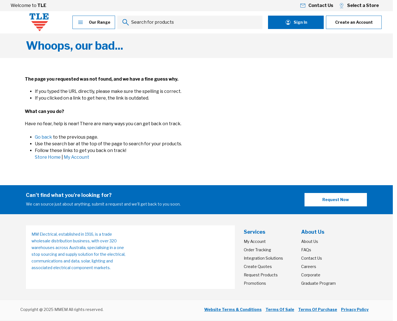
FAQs (306, 249)
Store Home (48, 157)
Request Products (261, 274)
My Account (76, 157)
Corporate (310, 274)
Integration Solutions (263, 258)
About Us (309, 241)
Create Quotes (258, 266)
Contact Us (311, 258)
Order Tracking (257, 249)
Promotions (255, 283)
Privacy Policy (355, 309)
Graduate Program (318, 283)
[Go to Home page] (39, 22)
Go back (43, 137)
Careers (308, 266)
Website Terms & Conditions (233, 309)
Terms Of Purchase (317, 309)
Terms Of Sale (280, 309)
